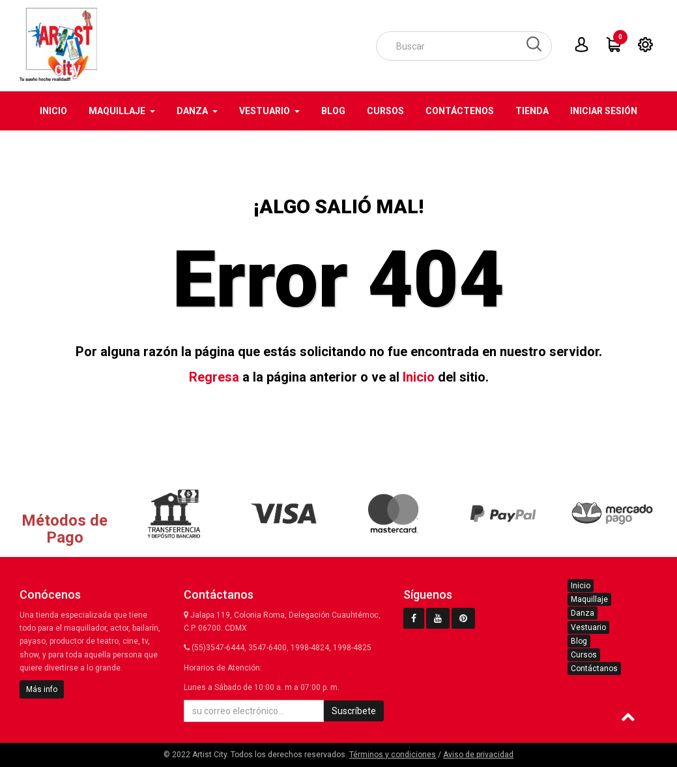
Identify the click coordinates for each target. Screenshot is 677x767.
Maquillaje (589, 599)
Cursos (584, 654)
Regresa (214, 377)
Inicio (419, 377)
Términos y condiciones (392, 754)
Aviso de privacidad (478, 754)
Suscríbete (354, 711)
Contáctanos (594, 668)
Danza (582, 613)
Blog (579, 641)
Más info (41, 689)
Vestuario (588, 627)
